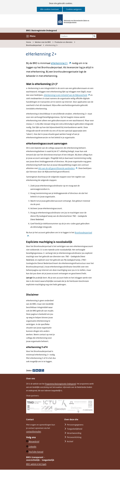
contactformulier (33, 431)
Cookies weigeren (74, 9)
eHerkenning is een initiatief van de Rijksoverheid (67, 95)
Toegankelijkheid (74, 429)
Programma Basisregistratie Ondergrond (60, 384)
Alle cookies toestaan (49, 9)
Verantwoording (74, 433)
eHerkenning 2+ (61, 63)
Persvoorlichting (74, 437)
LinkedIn (31, 446)
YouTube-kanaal (34, 451)
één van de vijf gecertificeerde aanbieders (57, 168)
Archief (70, 441)
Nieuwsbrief (32, 441)
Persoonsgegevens (75, 425)
